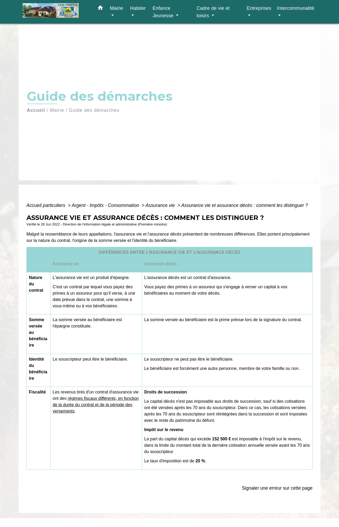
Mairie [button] (116, 8)
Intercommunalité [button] (295, 8)
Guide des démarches (94, 110)
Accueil (36, 110)
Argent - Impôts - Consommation (106, 205)
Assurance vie (161, 205)
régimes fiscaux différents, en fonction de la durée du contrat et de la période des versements (96, 404)
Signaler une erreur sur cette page (277, 488)
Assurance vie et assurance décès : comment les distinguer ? (244, 205)
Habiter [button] (138, 8)
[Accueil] (56, 12)
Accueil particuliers (46, 205)
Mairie (57, 110)
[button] (100, 8)
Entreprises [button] (259, 8)
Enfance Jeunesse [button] (164, 11)
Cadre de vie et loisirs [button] (213, 11)
